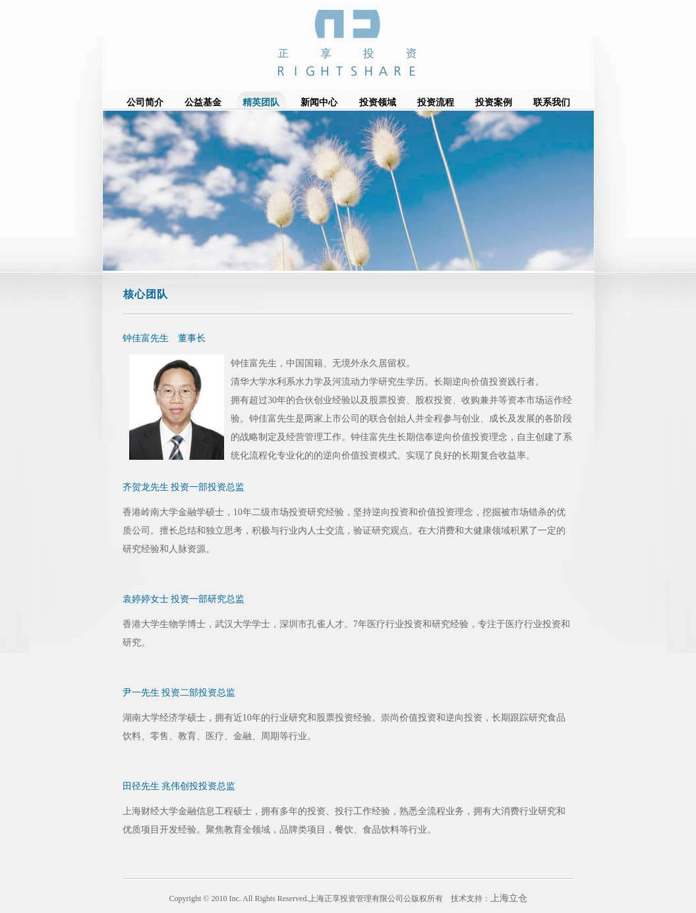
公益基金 (203, 102)
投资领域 (377, 102)
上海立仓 (508, 898)
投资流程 (435, 102)
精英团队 (261, 102)
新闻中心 (319, 102)
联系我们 (551, 102)
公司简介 (145, 102)
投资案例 (493, 102)
